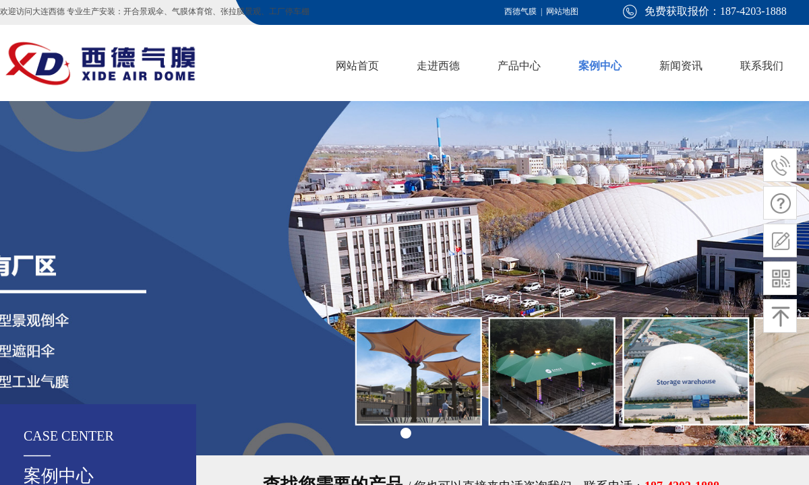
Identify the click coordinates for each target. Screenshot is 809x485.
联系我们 (761, 65)
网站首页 (357, 65)
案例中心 (600, 65)
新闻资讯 (680, 65)
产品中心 (519, 65)
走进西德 (438, 65)
